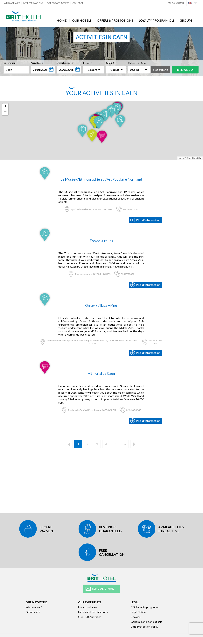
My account (176, 2)
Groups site (33, 612)
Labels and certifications (93, 612)
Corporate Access (58, 3)
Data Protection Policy (144, 626)
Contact (77, 3)
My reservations (33, 3)
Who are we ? (12, 3)
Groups (186, 20)
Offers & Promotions (115, 20)
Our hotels (81, 20)
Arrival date (37, 62)
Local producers (87, 607)
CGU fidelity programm (144, 607)
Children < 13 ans (137, 63)
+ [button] (5, 106)
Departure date (65, 62)
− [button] (5, 112)
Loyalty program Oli (156, 20)
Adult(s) (110, 63)
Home (61, 20)
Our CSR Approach (89, 616)
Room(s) (87, 63)
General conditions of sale (146, 621)
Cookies (136, 616)
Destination (10, 62)
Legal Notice (138, 612)
